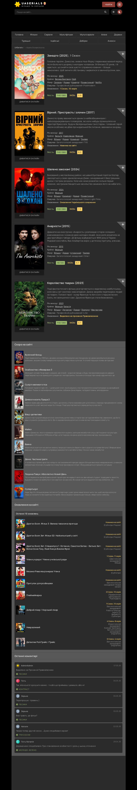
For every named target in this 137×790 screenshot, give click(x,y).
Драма (66, 82)
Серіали (48, 34)
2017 (90, 112)
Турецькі (26, 40)
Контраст (22, 689)
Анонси (111, 40)
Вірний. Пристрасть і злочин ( (67, 112)
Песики (21, 674)
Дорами (118, 34)
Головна (19, 34)
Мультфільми (66, 34)
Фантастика (96, 309)
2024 (75, 169)
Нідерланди (68, 136)
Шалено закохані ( (59, 169)
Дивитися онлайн (29, 101)
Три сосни (23, 735)
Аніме (104, 34)
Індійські (55, 40)
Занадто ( (54, 55)
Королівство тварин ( (61, 283)
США (74, 79)
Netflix (98, 82)
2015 (66, 226)
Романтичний (87, 82)
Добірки (84, 40)
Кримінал (74, 139)
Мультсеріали (87, 34)
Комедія (75, 82)
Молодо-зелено (26, 750)
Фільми (33, 34)
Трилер (84, 139)
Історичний (75, 253)
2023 (79, 283)
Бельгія (58, 136)
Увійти (108, 4)
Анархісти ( (55, 226)
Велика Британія (63, 79)
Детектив (67, 309)
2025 (63, 55)
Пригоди (85, 309)
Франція (79, 136)
